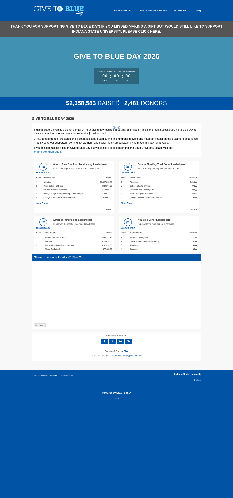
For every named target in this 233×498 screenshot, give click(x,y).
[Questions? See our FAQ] (125, 443)
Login (116, 491)
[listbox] (116, 171)
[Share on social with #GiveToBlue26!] (116, 385)
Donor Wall (181, 10)
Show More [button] (42, 296)
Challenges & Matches (153, 10)
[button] (46, 171)
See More (39, 418)
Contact (197, 472)
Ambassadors (123, 10)
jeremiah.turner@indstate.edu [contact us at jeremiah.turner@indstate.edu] (128, 448)
